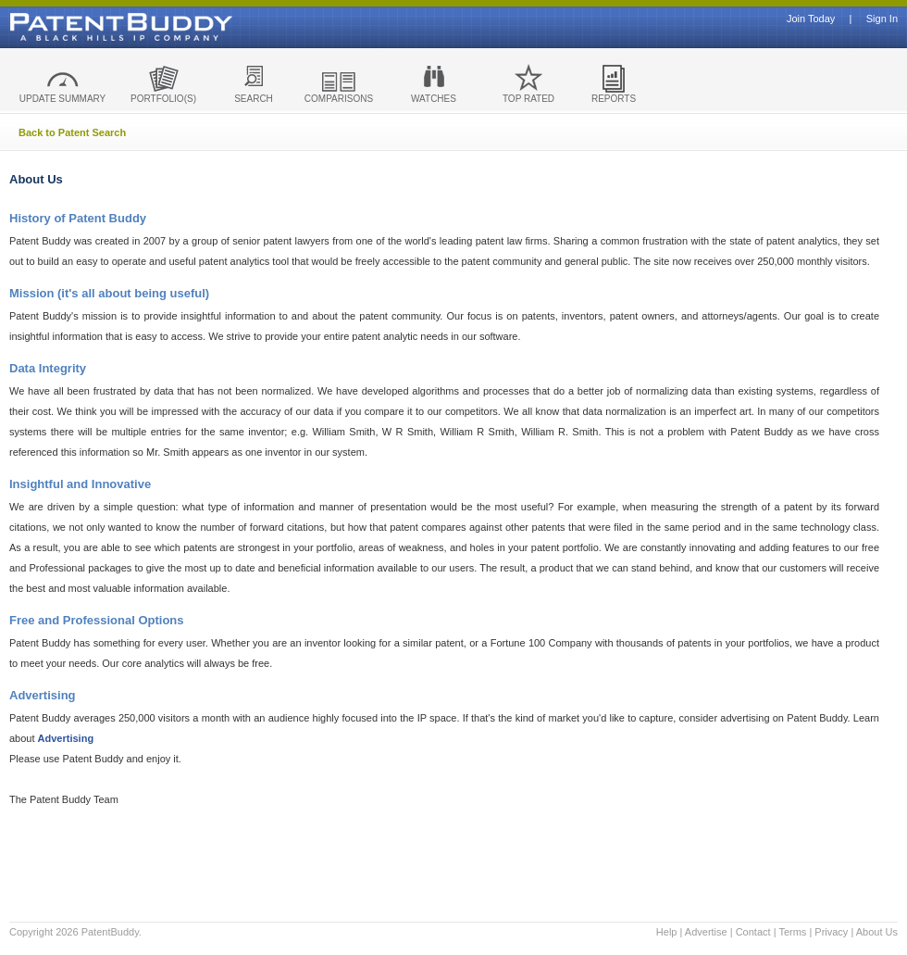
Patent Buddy (78, 27)
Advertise (706, 931)
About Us (877, 931)
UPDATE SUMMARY (62, 99)
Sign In (882, 19)
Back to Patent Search (72, 132)
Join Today (811, 19)
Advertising (66, 738)
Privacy (831, 931)
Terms (792, 931)
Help (666, 931)
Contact (753, 931)
